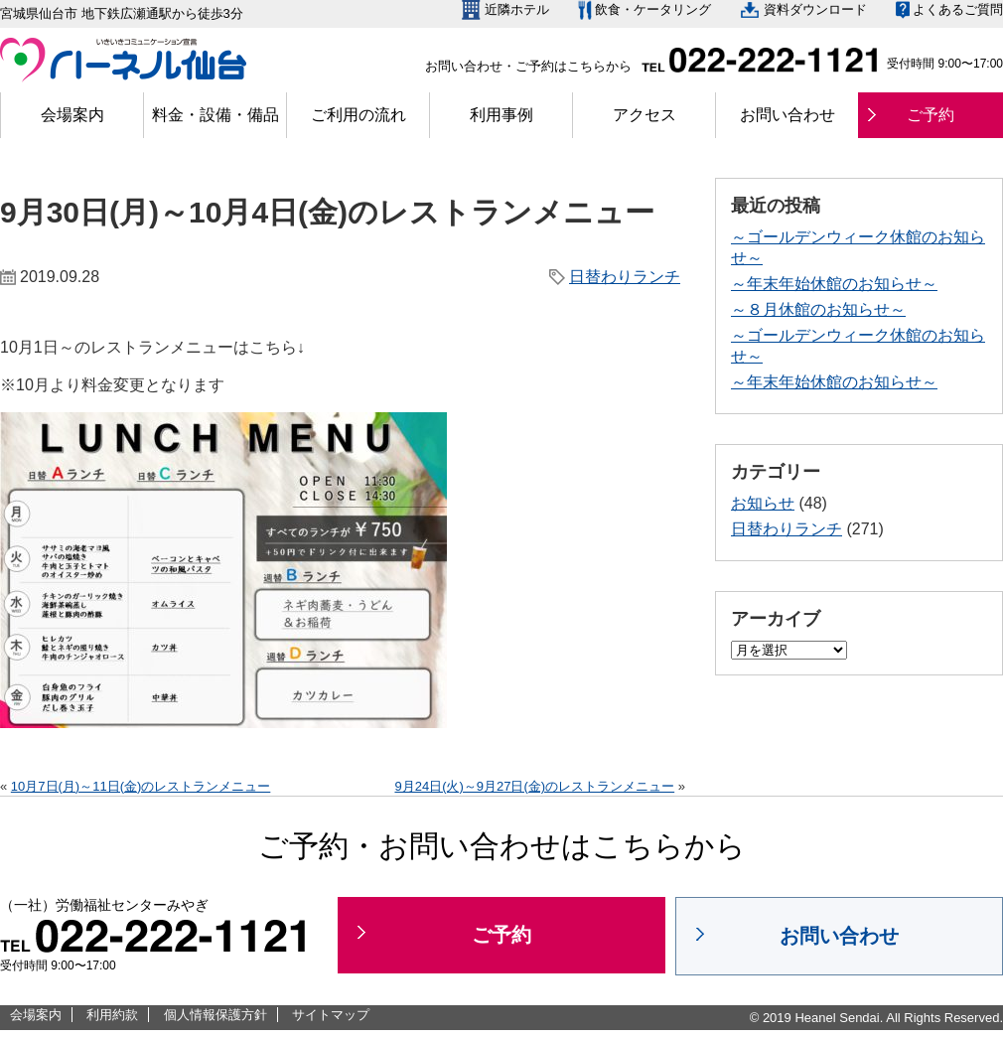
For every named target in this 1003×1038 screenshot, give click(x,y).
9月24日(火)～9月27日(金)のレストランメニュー (534, 786)
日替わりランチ (624, 276)
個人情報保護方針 (215, 1014)
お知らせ (762, 503)
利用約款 (112, 1014)
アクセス (644, 114)
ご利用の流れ (358, 114)
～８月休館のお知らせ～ (818, 309)
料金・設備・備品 (215, 114)
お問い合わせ (787, 114)
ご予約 (930, 114)
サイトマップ (330, 1014)
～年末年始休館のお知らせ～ (834, 283)
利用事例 (501, 114)
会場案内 (72, 114)
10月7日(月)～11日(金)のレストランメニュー (140, 786)
